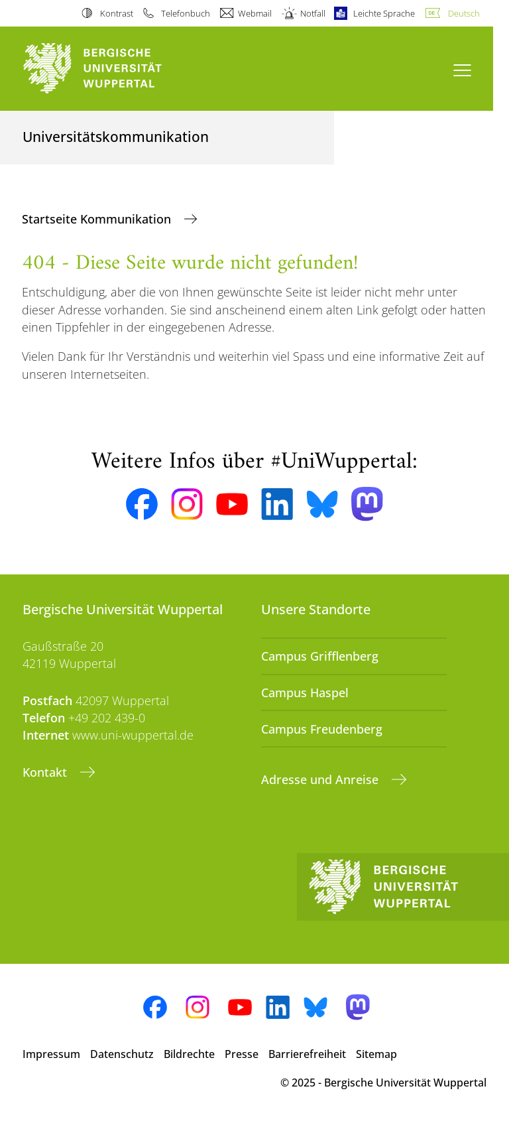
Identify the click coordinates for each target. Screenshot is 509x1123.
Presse (241, 1054)
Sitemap (376, 1054)
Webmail (255, 13)
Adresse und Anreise (321, 779)
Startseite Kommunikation (98, 219)
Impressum (51, 1054)
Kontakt (46, 772)
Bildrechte (189, 1054)
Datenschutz (122, 1054)
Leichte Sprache (384, 13)
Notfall (312, 13)
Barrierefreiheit (307, 1054)
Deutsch (464, 13)
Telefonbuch (185, 13)
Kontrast (116, 13)
